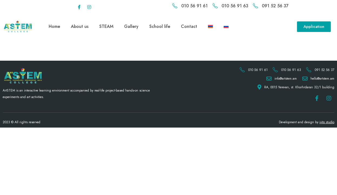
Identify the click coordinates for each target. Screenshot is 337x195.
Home (54, 26)
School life (159, 26)
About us (79, 26)
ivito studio (326, 122)
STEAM (106, 26)
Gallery (131, 26)
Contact (189, 26)
